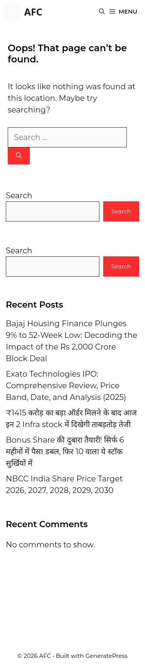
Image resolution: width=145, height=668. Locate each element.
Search (19, 195)
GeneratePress (106, 655)
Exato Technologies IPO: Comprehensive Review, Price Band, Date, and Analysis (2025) (66, 385)
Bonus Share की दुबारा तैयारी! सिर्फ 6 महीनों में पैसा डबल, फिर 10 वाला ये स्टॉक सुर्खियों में (65, 451)
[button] (102, 11)
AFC (33, 11)
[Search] (19, 156)
